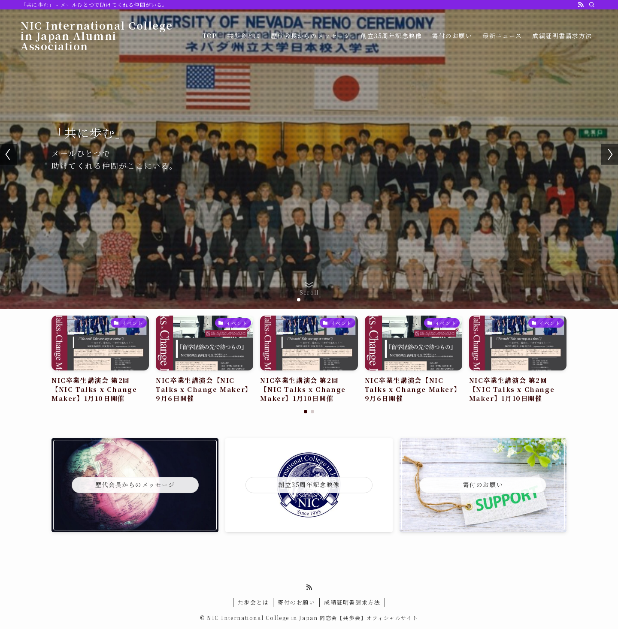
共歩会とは (253, 602)
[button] (298, 299)
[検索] (591, 4)
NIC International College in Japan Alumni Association (97, 35)
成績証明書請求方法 (352, 602)
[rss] (580, 4)
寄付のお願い (296, 602)
